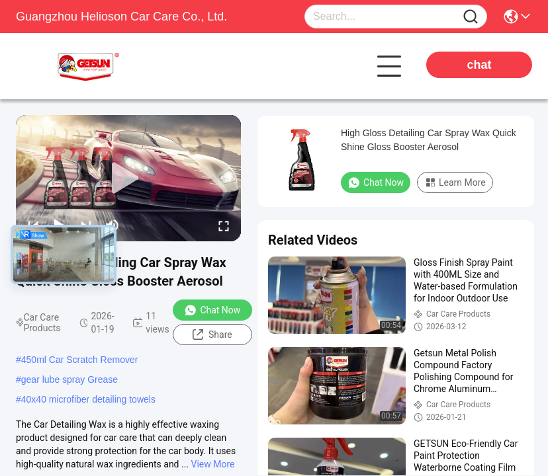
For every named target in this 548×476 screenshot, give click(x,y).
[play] (128, 178)
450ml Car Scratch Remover (79, 359)
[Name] (471, 17)
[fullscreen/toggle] (223, 225)
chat (479, 64)
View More (213, 464)
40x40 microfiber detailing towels (88, 399)
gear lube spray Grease (69, 379)
